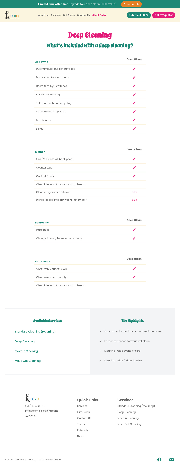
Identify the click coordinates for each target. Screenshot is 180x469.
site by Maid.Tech (50, 459)
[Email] (171, 459)
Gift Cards (69, 15)
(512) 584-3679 (138, 15)
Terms (81, 424)
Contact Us (83, 15)
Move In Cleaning (26, 351)
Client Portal (99, 15)
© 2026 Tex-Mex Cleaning (20, 459)
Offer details (131, 4)
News (80, 436)
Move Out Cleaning (28, 361)
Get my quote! (164, 15)
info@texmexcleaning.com (41, 411)
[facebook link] (159, 459)
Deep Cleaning (25, 341)
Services (56, 15)
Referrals (82, 430)
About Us (43, 15)
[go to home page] (41, 398)
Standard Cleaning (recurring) (35, 332)
